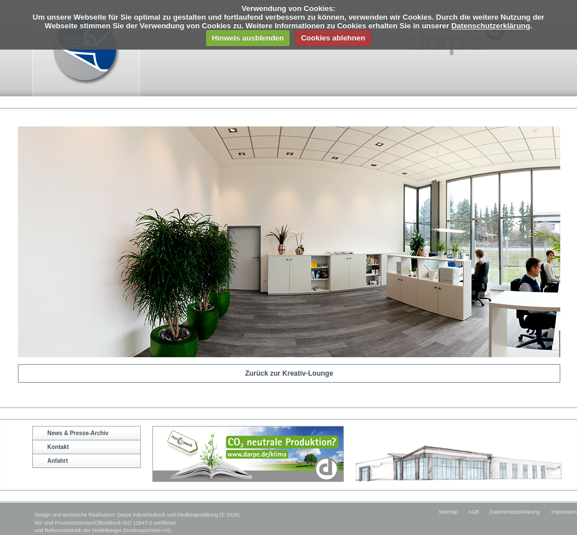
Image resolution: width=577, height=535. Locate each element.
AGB (473, 512)
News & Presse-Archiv (77, 433)
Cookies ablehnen (333, 37)
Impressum (564, 512)
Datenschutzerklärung (490, 25)
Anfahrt (57, 461)
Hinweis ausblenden (248, 37)
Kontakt (58, 447)
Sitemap (448, 512)
